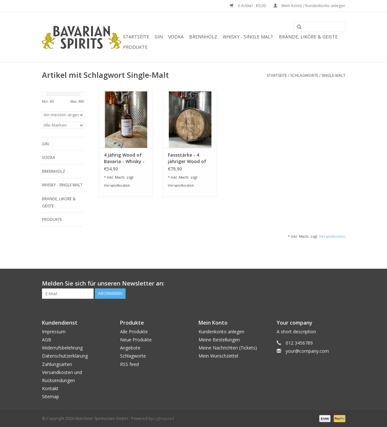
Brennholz (203, 37)
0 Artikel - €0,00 (248, 5)
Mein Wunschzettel (218, 356)
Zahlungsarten (57, 364)
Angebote (130, 348)
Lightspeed (164, 418)
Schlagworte (304, 75)
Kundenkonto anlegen (221, 331)
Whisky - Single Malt (248, 37)
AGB (46, 340)
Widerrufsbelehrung (62, 348)
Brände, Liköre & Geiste (308, 37)
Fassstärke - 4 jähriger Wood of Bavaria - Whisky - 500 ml (188, 158)
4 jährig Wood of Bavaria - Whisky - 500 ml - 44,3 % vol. (125, 158)
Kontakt (50, 388)
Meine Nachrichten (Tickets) (228, 348)
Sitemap (50, 396)
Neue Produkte (136, 340)
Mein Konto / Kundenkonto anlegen (309, 5)
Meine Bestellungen (219, 340)
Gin (159, 37)
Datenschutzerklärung (65, 356)
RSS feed (129, 364)
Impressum (54, 331)
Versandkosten (117, 185)
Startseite (136, 37)
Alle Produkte (134, 331)
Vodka (176, 37)
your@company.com (307, 351)
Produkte (135, 47)
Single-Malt (333, 75)
